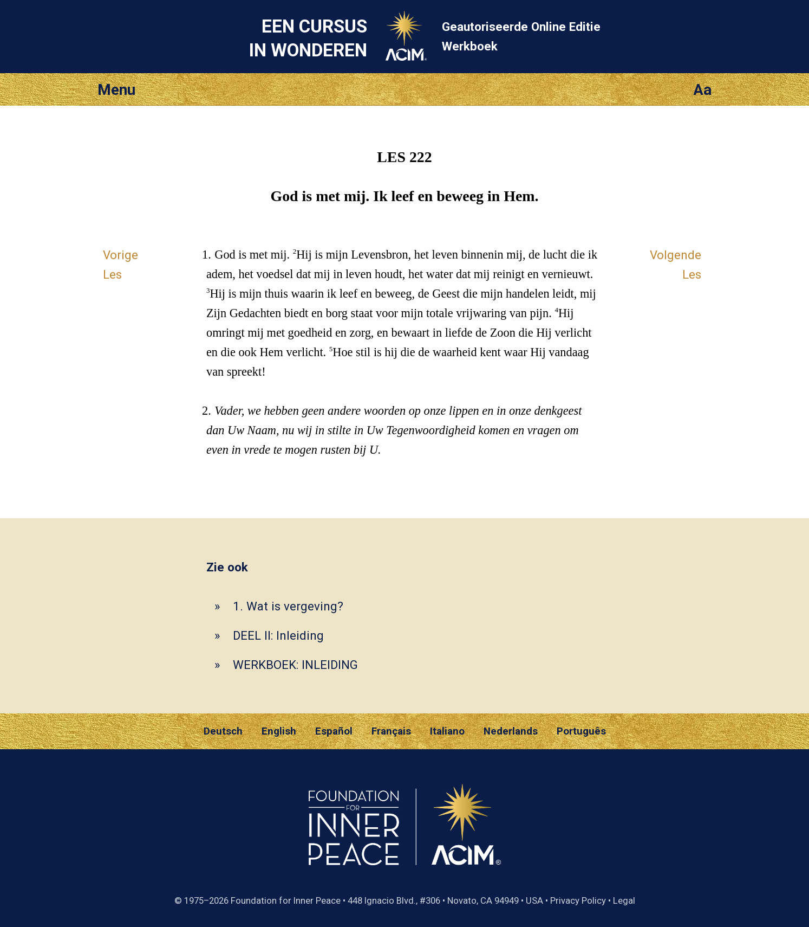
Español (334, 731)
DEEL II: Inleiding (278, 635)
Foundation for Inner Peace (286, 900)
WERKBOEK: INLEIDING (295, 665)
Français (391, 731)
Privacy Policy (578, 900)
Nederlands (511, 731)
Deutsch (223, 731)
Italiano (447, 731)
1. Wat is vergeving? (288, 606)
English (279, 731)
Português (581, 731)
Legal (624, 900)
